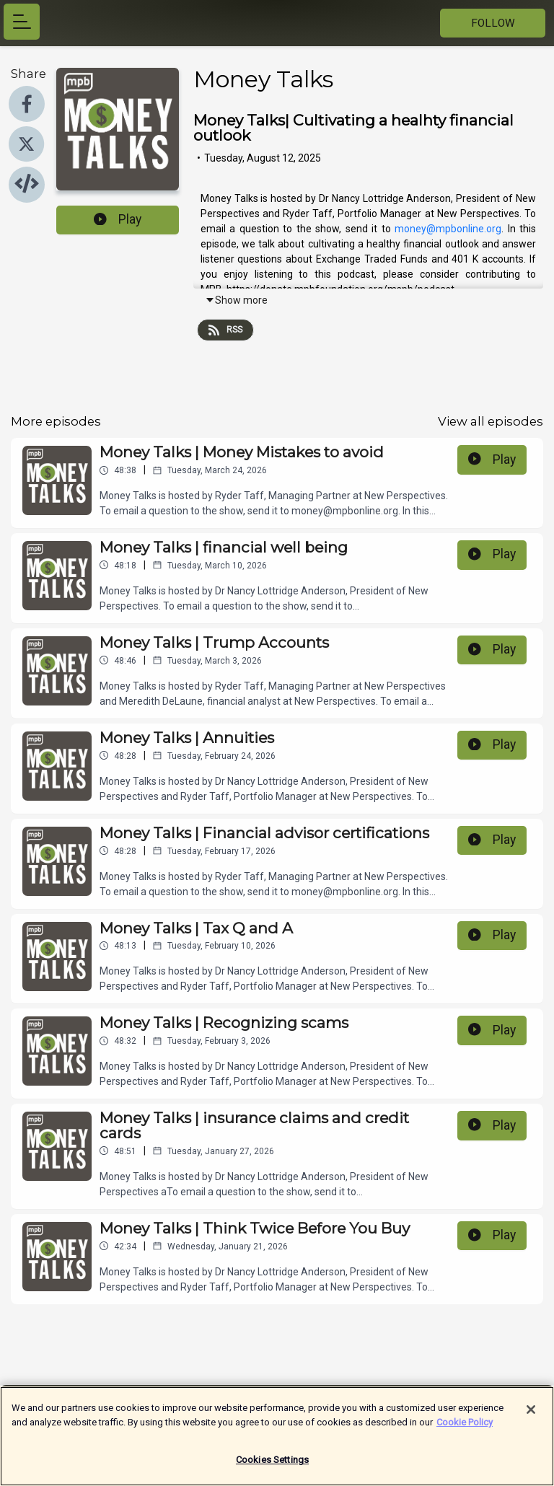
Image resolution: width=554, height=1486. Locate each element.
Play (117, 219)
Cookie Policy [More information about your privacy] (464, 1428)
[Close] (531, 1416)
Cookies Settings (272, 1466)
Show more (236, 300)
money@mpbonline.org (448, 228)
